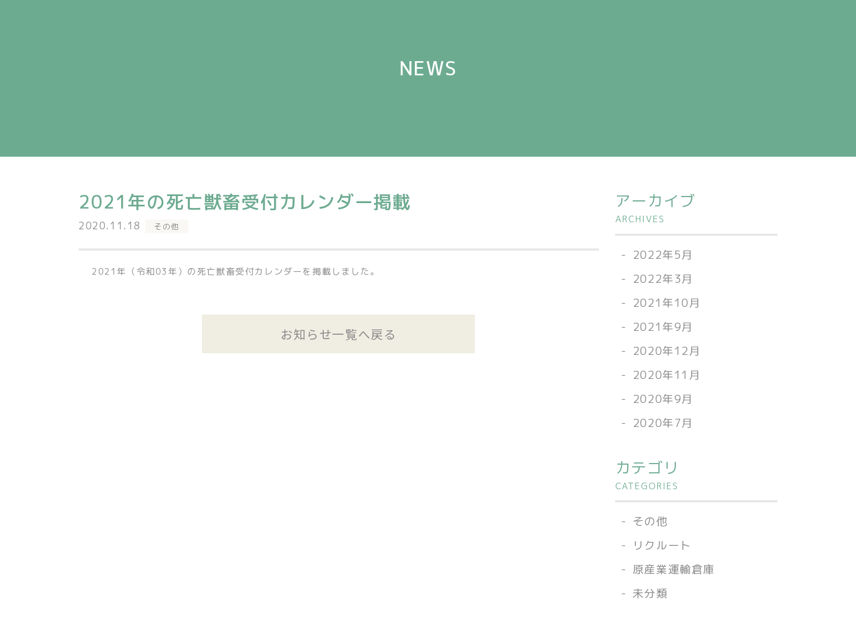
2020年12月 (667, 350)
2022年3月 (663, 278)
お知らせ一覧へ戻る (338, 333)
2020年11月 (667, 374)
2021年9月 (663, 326)
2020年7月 (663, 422)
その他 (167, 226)
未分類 (650, 593)
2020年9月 (663, 398)
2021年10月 (667, 302)
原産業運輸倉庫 (674, 569)
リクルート (662, 545)
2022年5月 (663, 254)
